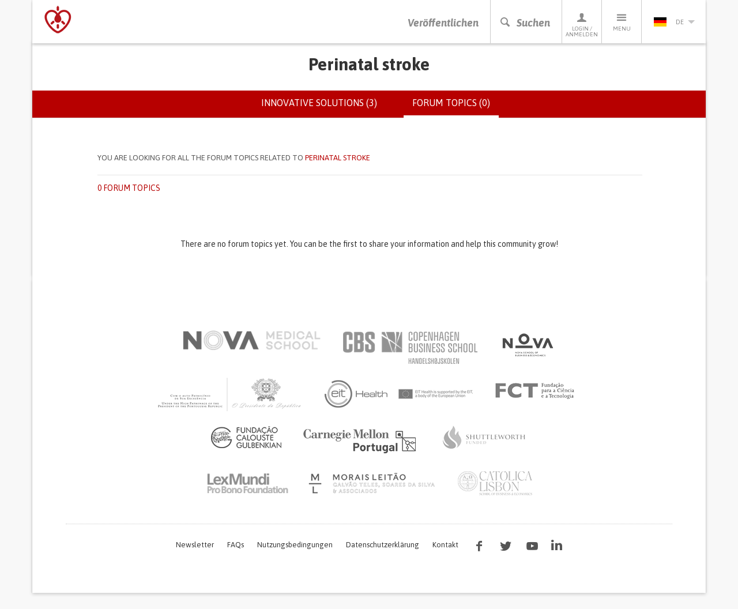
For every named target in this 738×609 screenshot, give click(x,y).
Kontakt (445, 544)
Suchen (524, 22)
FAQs (235, 544)
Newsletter (195, 544)
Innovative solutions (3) (319, 102)
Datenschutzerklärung (382, 544)
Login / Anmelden (581, 24)
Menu (621, 22)
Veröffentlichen (443, 23)
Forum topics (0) (455, 107)
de (674, 22)
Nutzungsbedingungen (295, 544)
